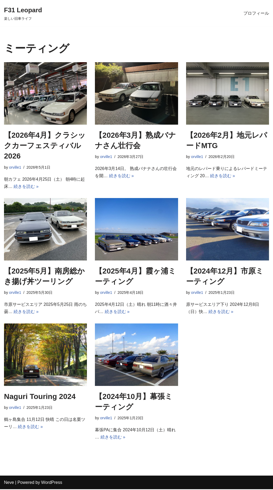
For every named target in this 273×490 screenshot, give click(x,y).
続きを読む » (26, 186)
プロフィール (256, 13)
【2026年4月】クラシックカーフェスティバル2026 (45, 145)
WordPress (51, 483)
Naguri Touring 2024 (40, 397)
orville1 (15, 167)
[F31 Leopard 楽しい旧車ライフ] (23, 13)
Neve (9, 483)
